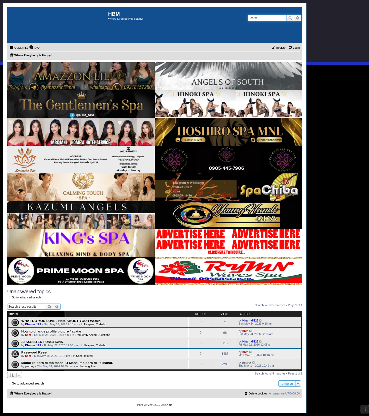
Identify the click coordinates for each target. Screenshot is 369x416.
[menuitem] (34, 48)
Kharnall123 (33, 324)
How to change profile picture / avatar (51, 331)
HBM (169, 404)
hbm (28, 334)
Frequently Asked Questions (92, 334)
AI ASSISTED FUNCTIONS (42, 342)
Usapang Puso (88, 366)
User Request (84, 355)
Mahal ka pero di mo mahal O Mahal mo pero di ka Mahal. (67, 363)
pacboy (29, 366)
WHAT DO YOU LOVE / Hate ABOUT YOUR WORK (61, 321)
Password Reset (34, 352)
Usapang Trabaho (95, 324)
